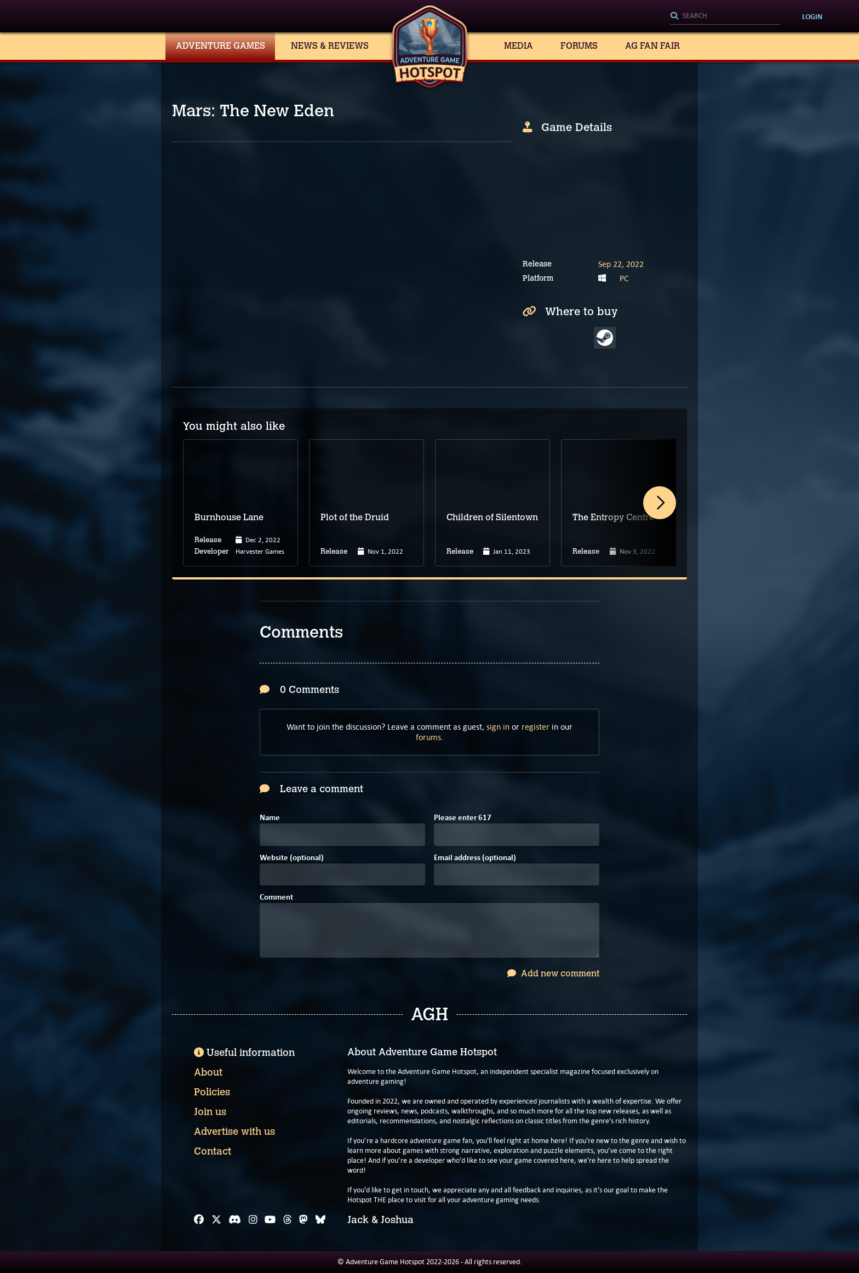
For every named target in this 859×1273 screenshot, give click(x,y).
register (535, 726)
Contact (212, 1151)
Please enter (462, 818)
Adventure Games (220, 46)
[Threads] (287, 1220)
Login (812, 16)
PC (624, 278)
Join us (210, 1112)
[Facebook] (199, 1220)
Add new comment (553, 973)
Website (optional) (292, 858)
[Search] (725, 16)
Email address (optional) (475, 858)
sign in (497, 726)
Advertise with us (234, 1132)
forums (428, 737)
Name (270, 818)
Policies (212, 1092)
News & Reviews (330, 46)
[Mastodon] (303, 1220)
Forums (579, 46)
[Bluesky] (320, 1220)
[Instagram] (253, 1220)
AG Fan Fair (652, 46)
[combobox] (725, 16)
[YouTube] (270, 1220)
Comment (276, 897)
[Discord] (234, 1220)
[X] (216, 1220)
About (208, 1072)
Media (518, 46)
